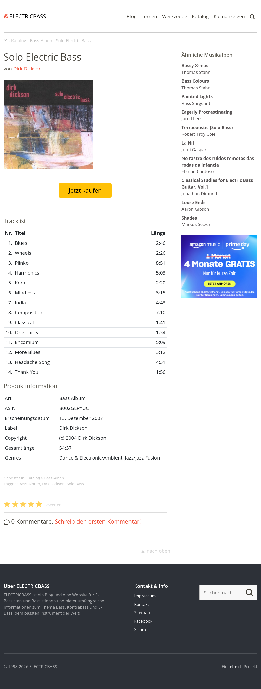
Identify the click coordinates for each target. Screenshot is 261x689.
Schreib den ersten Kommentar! (98, 521)
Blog (132, 16)
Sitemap (142, 612)
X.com (140, 630)
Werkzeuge (174, 16)
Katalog (200, 16)
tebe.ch (236, 666)
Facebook (143, 621)
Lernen (149, 16)
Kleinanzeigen (229, 16)
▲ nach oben (155, 551)
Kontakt (141, 604)
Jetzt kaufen (85, 190)
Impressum (145, 596)
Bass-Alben (54, 477)
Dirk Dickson (27, 68)
